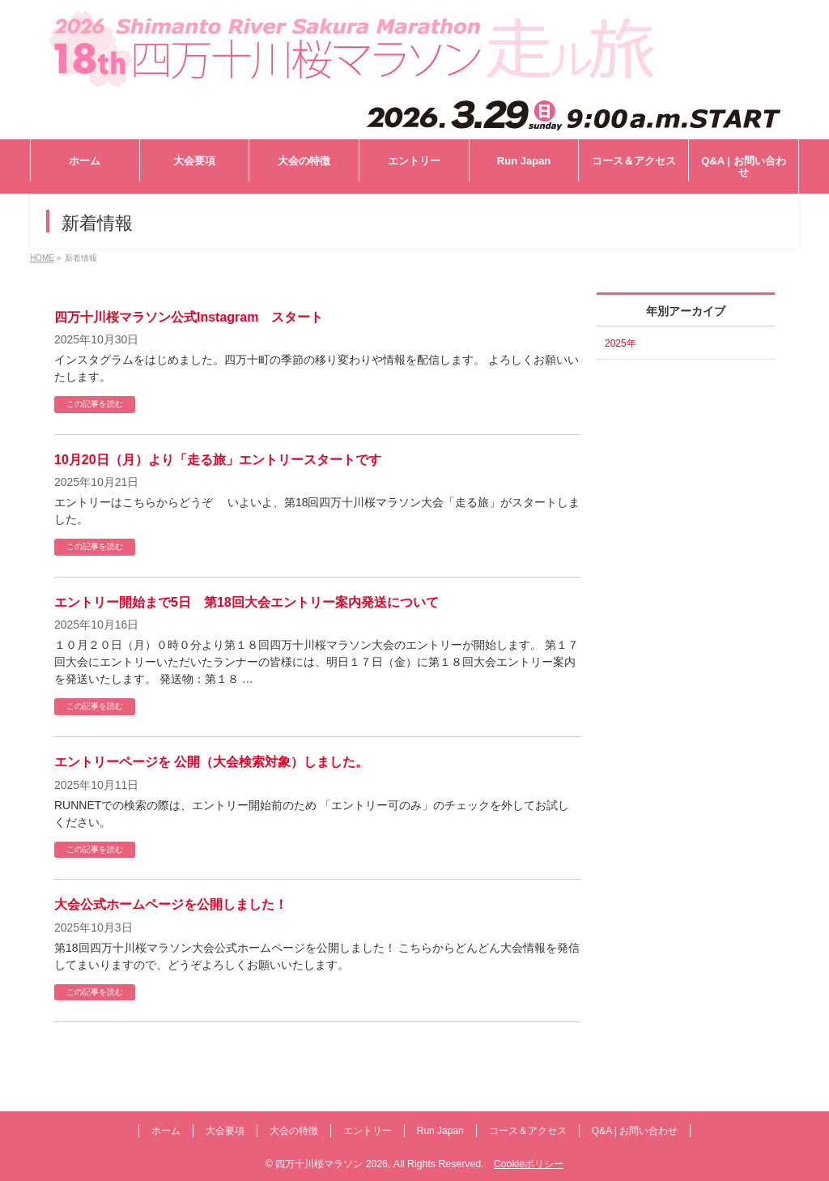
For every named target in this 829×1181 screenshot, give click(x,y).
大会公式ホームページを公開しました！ (170, 904)
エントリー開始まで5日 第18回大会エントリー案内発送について (246, 602)
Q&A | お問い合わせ (635, 1130)
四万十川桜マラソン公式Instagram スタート (188, 317)
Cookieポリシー (528, 1164)
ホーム (166, 1130)
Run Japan (440, 1130)
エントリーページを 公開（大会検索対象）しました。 (211, 762)
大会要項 (225, 1130)
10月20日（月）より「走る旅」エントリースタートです (217, 460)
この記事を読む (94, 403)
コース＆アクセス (528, 1130)
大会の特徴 (294, 1130)
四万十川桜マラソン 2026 (331, 1164)
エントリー (367, 1130)
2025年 (620, 343)
